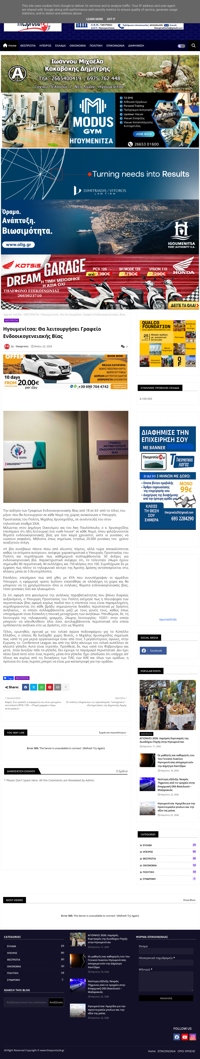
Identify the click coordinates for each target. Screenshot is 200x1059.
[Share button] (65, 687)
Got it (111, 19)
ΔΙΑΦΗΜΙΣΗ (136, 45)
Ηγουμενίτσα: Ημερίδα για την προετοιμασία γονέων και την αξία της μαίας (176, 807)
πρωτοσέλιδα (168, 619)
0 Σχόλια (122, 771)
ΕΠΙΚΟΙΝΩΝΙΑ (115, 45)
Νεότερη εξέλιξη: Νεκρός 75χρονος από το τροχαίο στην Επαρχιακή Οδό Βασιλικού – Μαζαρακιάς (176, 784)
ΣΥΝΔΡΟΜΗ (169, 879)
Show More (189, 900)
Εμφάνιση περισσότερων (112, 732)
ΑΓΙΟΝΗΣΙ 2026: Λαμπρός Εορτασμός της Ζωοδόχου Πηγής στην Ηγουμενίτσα (164, 740)
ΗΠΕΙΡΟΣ (45, 45)
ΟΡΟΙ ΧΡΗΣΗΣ (186, 1051)
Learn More (94, 19)
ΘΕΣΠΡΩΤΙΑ (28, 45)
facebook (156, 650)
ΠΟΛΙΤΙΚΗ (96, 45)
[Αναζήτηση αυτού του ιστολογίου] (27, 1002)
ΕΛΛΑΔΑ (60, 45)
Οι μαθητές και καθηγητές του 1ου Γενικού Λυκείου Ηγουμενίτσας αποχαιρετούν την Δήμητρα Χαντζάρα (176, 760)
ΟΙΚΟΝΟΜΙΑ (78, 45)
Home (12, 45)
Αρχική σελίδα (12, 314)
